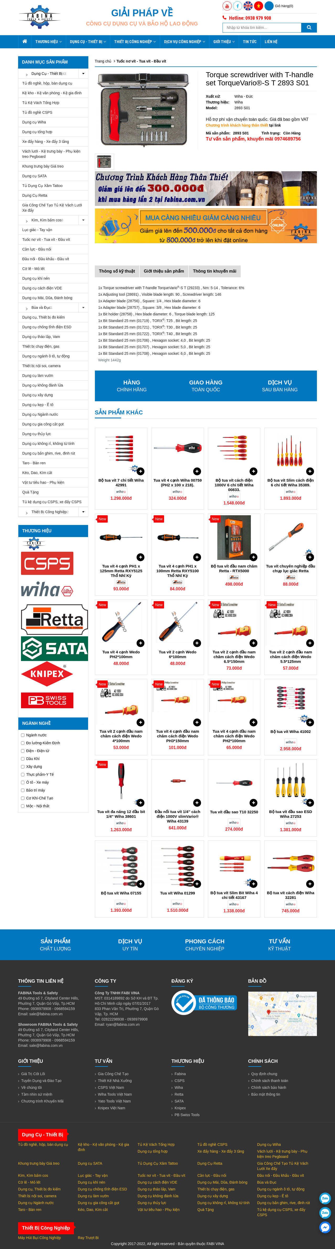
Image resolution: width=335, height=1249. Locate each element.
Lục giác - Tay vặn (37, 230)
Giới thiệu (224, 41)
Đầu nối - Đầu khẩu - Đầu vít (45, 259)
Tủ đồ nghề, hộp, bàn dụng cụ (47, 83)
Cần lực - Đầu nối (36, 249)
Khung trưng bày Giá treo (43, 166)
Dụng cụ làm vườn (37, 375)
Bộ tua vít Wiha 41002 (291, 731)
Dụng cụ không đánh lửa (42, 385)
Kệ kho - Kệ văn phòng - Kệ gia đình (52, 93)
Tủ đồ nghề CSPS (37, 112)
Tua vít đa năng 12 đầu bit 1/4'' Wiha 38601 (121, 814)
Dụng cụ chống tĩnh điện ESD (46, 327)
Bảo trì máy (33, 790)
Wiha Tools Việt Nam (115, 1094)
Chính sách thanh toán (269, 1081)
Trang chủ (103, 61)
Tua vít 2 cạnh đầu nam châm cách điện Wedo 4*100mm (121, 736)
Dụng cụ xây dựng (37, 395)
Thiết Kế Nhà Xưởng (115, 1081)
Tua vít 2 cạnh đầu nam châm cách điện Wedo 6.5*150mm (234, 657)
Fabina (180, 1074)
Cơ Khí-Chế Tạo (37, 798)
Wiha (179, 1087)
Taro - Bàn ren (34, 463)
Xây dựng (31, 766)
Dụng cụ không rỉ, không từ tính (48, 443)
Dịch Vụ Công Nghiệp (184, 41)
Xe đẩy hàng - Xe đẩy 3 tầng (45, 141)
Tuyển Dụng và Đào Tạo (41, 1081)
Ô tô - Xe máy (35, 782)
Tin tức (250, 41)
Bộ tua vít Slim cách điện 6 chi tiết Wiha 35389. (290, 482)
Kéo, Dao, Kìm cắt (37, 473)
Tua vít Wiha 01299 (177, 893)
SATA (179, 1101)
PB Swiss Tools (187, 1115)
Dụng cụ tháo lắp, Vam (41, 337)
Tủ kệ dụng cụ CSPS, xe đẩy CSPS (52, 502)
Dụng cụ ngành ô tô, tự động (46, 356)
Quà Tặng (30, 492)
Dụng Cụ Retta (34, 195)
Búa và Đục (55, 308)
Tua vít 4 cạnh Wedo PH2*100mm (121, 654)
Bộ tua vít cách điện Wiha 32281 (290, 895)
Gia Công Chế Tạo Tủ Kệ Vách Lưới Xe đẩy (52, 207)
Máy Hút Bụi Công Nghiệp (39, 1238)
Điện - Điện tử (35, 751)
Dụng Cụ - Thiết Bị (88, 41)
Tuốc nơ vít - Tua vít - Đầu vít (46, 239)
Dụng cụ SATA (34, 176)
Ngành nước (34, 735)
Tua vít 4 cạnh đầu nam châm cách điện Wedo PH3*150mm (177, 736)
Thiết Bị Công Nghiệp (135, 41)
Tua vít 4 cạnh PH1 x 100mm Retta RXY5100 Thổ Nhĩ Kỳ (177, 571)
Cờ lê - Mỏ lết (33, 269)
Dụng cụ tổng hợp (37, 132)
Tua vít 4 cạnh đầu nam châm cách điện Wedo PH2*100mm (234, 736)
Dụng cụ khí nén (36, 278)
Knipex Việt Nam (111, 1108)
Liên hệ (271, 41)
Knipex (180, 1108)
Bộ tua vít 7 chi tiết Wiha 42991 (121, 482)
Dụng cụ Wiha (34, 122)
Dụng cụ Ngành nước (40, 414)
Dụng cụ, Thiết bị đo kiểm (43, 317)
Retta (179, 1094)
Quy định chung (264, 1074)
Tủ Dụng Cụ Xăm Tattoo (42, 186)
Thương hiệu (48, 41)
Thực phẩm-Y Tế (37, 774)
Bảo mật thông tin (265, 1094)
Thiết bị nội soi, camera (41, 366)
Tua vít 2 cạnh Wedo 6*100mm (177, 654)
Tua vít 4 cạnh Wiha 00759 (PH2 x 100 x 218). (177, 482)
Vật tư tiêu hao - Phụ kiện (43, 482)
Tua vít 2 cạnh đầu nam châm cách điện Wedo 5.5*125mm (290, 657)
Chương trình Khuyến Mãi (42, 1101)
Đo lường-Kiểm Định (40, 743)
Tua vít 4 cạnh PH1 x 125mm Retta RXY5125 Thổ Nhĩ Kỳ (121, 571)
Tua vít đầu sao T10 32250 (234, 812)
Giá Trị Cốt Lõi (33, 1074)
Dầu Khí (30, 759)
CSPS (180, 1081)
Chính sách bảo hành (268, 1087)
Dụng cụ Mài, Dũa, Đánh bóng (47, 298)
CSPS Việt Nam (111, 1087)
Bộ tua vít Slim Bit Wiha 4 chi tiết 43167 (234, 895)
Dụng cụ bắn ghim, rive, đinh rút (48, 453)
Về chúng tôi (31, 1087)
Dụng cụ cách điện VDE (42, 288)
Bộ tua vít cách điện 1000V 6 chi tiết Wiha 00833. (234, 485)
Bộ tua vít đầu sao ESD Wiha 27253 (290, 814)
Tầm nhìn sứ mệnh (36, 1094)
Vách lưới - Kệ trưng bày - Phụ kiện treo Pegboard (51, 154)
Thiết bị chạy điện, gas (41, 346)
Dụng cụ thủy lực (36, 434)
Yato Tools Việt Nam (114, 1101)
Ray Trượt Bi (88, 1238)
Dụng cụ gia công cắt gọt (43, 424)
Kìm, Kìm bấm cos (55, 220)
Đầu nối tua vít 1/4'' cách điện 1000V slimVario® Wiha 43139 (177, 816)
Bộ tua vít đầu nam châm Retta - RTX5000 (234, 568)
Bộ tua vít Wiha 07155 (121, 893)
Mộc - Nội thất (35, 806)
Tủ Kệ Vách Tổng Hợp (40, 103)
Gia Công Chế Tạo (113, 1074)
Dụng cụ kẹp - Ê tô (37, 405)
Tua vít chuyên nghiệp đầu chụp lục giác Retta (290, 568)
